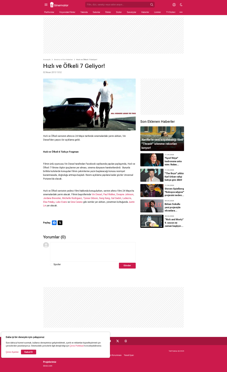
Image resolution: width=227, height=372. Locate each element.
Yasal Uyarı (129, 355)
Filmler (108, 12)
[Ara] (152, 5)
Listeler (157, 12)
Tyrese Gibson (90, 198)
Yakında (84, 12)
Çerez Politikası (77, 346)
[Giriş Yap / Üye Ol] (174, 5)
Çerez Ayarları (12, 352)
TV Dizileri (170, 12)
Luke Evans (61, 202)
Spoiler (57, 264)
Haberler (145, 12)
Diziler (119, 12)
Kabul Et (28, 352)
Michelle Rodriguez (72, 198)
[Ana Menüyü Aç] (46, 5)
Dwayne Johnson (124, 194)
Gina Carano (76, 202)
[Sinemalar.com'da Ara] (117, 5)
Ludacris (126, 198)
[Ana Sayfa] (59, 5)
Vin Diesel (97, 194)
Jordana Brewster (52, 198)
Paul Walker (109, 194)
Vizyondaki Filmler (67, 12)
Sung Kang (104, 198)
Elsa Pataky (48, 202)
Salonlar (96, 12)
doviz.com (47, 366)
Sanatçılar (131, 12)
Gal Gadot (116, 198)
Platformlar (49, 12)
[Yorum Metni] (93, 252)
